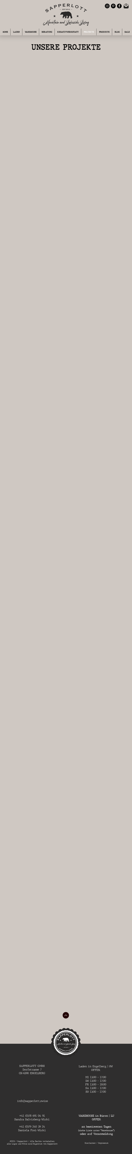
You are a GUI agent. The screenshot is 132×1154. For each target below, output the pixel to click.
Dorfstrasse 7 (32, 1069)
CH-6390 (24, 1073)
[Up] (66, 1015)
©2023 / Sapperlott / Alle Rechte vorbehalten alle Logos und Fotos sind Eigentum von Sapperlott (32, 1142)
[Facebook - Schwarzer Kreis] (119, 6)
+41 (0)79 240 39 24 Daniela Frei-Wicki (32, 1128)
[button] (47, 32)
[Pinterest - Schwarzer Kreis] (113, 6)
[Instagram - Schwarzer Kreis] (107, 6)
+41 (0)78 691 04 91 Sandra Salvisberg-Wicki (32, 1117)
